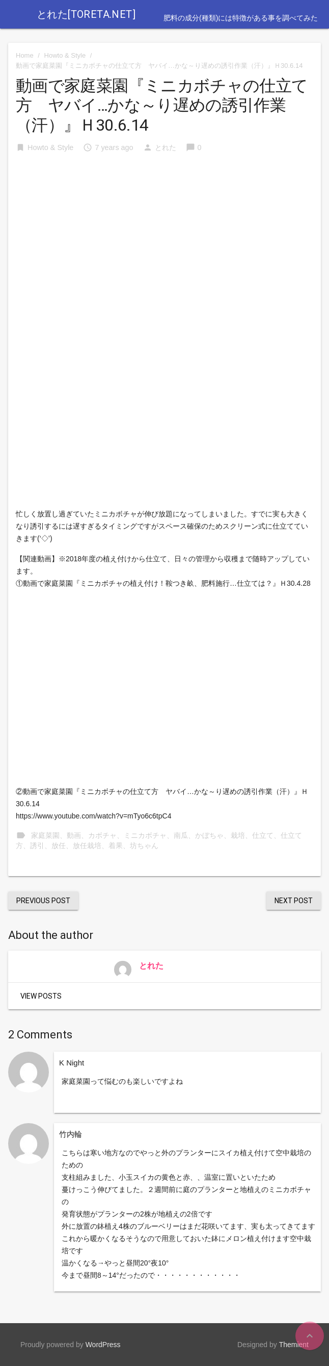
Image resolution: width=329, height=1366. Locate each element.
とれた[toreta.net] (86, 14)
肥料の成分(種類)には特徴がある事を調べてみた (240, 18)
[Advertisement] (164, 239)
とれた (165, 147)
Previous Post (43, 901)
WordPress (103, 1344)
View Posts (41, 996)
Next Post (294, 901)
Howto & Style (65, 55)
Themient (294, 1344)
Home (25, 55)
